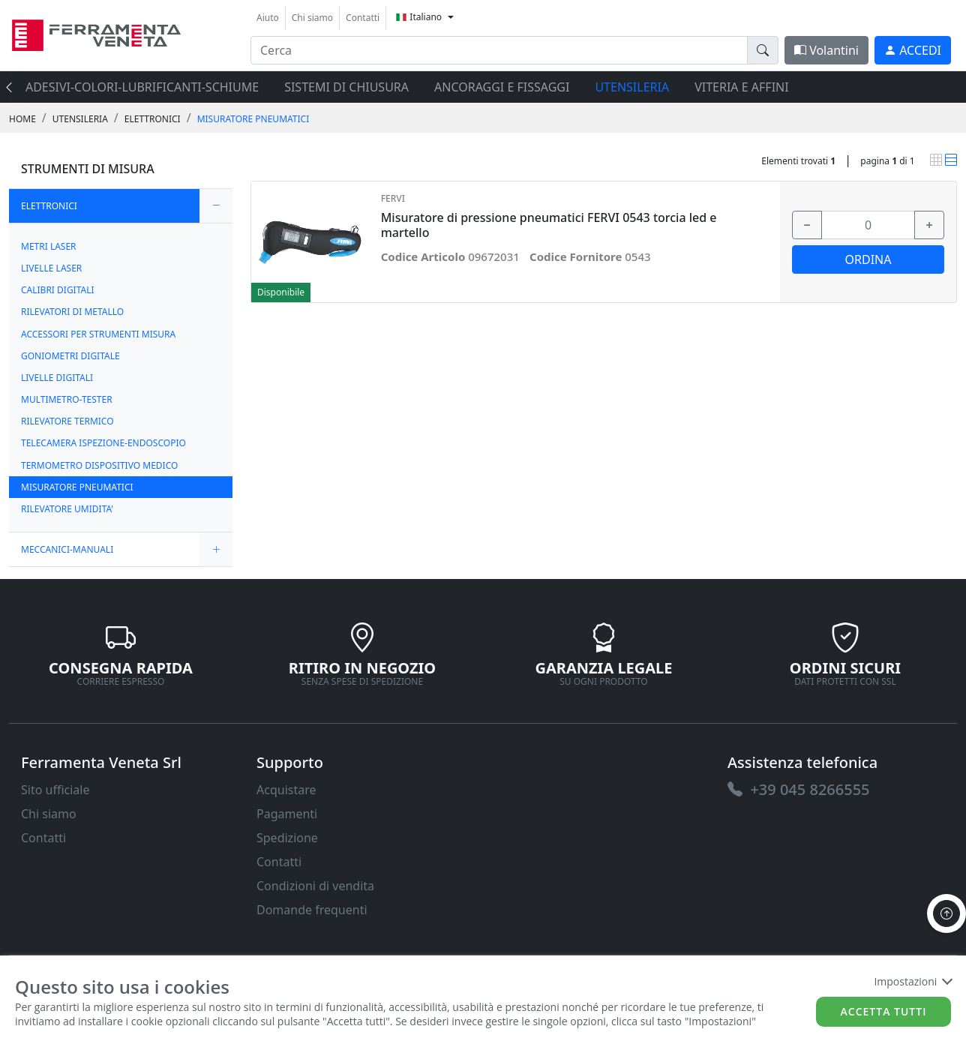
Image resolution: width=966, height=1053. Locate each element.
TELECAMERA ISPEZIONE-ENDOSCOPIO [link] (103, 442)
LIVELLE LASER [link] (51, 268)
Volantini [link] (826, 50)
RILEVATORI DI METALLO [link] (72, 311)
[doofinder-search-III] (762, 50)
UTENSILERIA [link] (80, 118)
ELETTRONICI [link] (152, 118)
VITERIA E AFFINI (741, 87)
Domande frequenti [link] (312, 910)
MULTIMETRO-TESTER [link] (66, 399)
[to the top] (946, 913)
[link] (96, 33)
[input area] (499, 50)
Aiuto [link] (267, 17)
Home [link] (22, 118)
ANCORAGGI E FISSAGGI (501, 87)
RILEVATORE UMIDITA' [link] (67, 508)
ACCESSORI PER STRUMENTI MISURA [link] (98, 334)
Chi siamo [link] (312, 17)
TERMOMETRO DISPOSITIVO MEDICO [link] (99, 465)
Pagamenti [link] (286, 814)
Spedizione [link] (287, 838)
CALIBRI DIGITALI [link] (57, 290)
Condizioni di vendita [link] (315, 886)
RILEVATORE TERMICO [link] (67, 421)
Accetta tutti (884, 1011)
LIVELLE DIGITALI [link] (57, 377)
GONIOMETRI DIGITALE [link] (70, 356)
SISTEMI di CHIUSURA (346, 87)
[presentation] (13, 87)
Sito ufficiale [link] (55, 790)
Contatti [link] (363, 17)
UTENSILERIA (632, 87)
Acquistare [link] (286, 790)
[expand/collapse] (216, 206)
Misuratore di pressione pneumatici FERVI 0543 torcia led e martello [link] (549, 225)
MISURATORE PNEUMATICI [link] (253, 118)
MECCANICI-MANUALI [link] (67, 549)
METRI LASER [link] (48, 246)
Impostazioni (912, 981)
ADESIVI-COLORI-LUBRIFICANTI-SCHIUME (142, 87)
